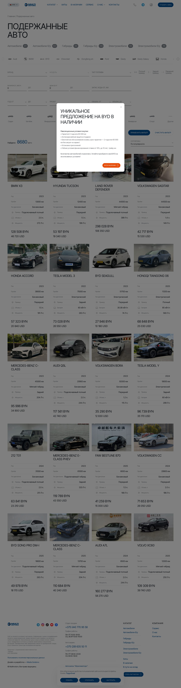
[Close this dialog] (121, 107)
